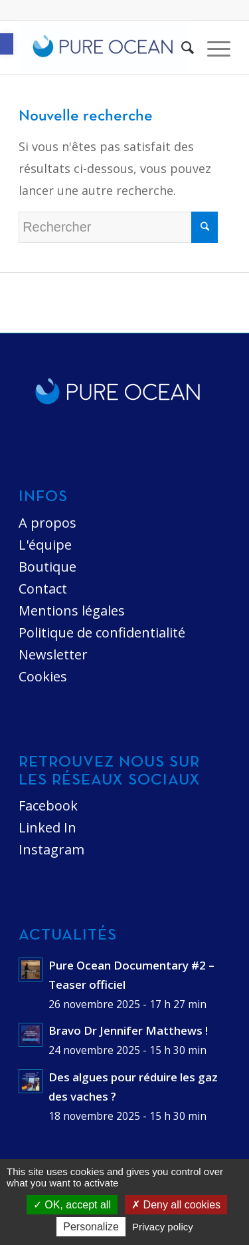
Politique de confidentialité (102, 632)
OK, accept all (72, 1204)
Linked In (47, 827)
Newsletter (53, 654)
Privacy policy (162, 1226)
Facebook (48, 805)
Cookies (43, 676)
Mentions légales (72, 611)
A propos (47, 523)
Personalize (91, 1226)
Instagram (51, 849)
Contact (43, 589)
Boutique (47, 567)
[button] (6, 44)
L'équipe (45, 545)
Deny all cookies (175, 1204)
